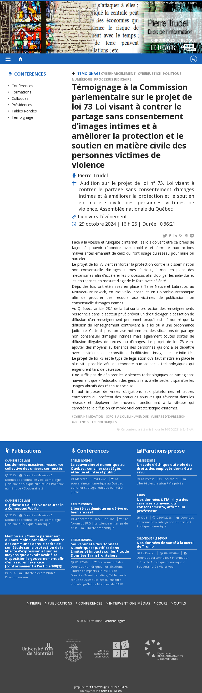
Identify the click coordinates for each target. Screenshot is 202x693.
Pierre (107, 3)
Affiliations (88, 9)
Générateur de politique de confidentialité (165, 19)
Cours (192, 3)
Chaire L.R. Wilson (110, 691)
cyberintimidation (88, 416)
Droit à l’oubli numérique (128, 416)
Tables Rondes (24, 110)
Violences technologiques (95, 422)
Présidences (22, 104)
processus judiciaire (112, 79)
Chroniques (163, 45)
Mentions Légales (114, 621)
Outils (192, 13)
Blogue (188, 45)
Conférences (143, 3)
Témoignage (22, 117)
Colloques (20, 98)
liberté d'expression (169, 416)
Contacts (105, 9)
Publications (123, 3)
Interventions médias (170, 3)
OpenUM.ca (119, 687)
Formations (21, 92)
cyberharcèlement (118, 73)
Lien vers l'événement (102, 216)
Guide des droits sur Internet (111, 19)
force (100, 687)
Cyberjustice (149, 73)
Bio (76, 9)
